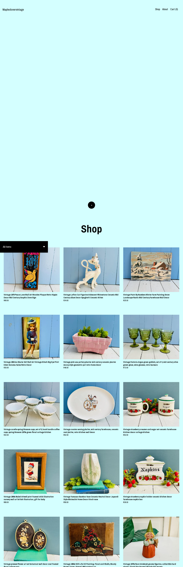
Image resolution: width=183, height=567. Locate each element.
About (165, 9)
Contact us (130, 562)
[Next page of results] (109, 538)
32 (105, 538)
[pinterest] (177, 562)
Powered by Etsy (37, 562)
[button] (24, 64)
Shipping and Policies (146, 562)
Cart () (174, 9)
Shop (157, 9)
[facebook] (162, 562)
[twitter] (172, 562)
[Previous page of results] (74, 538)
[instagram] (167, 562)
